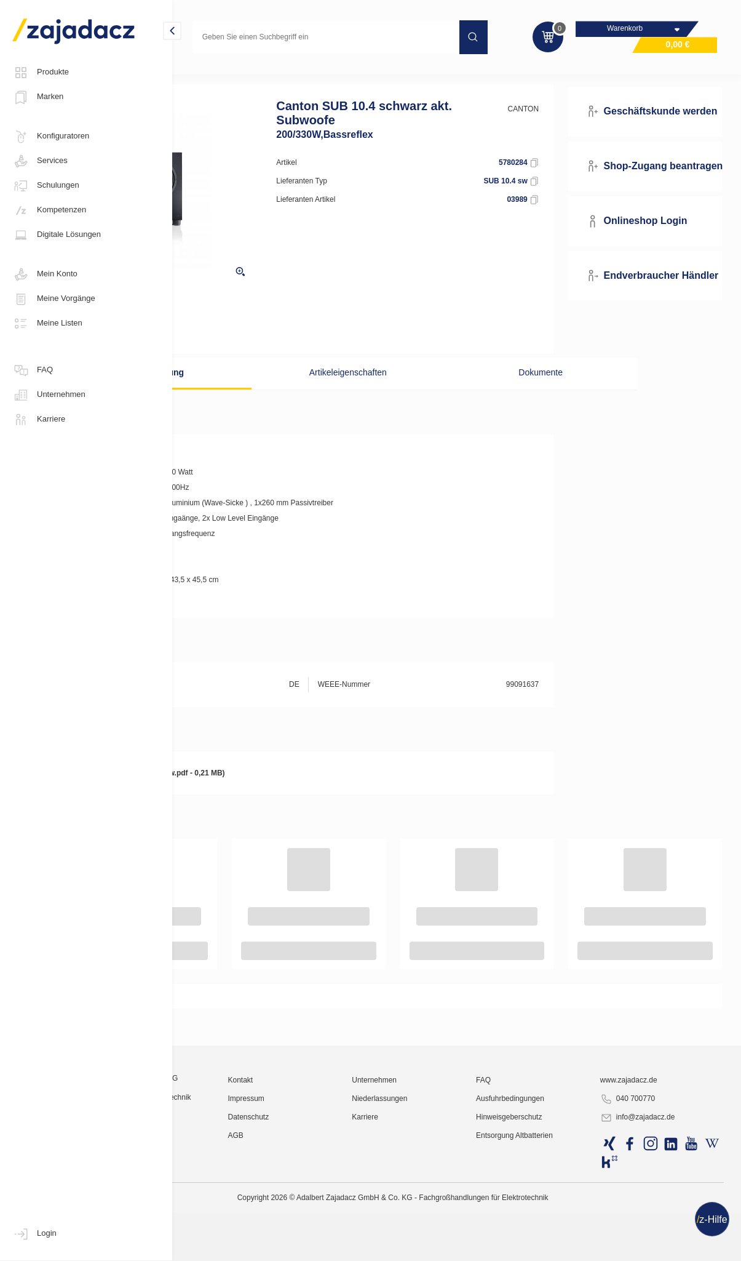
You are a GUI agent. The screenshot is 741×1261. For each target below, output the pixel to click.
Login (34, 1234)
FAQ (32, 370)
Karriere (38, 419)
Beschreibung (253, 391)
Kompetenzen (49, 210)
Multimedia (204, 76)
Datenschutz (342, 1245)
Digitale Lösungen (56, 235)
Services (40, 161)
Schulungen (45, 185)
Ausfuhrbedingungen (559, 1227)
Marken (37, 97)
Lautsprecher (295, 76)
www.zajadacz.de (654, 1208)
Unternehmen (48, 395)
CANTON (561, 127)
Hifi (248, 76)
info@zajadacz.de (663, 1246)
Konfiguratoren (50, 136)
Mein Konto (44, 274)
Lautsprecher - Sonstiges (379, 76)
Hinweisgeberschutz (557, 1245)
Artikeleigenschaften (387, 391)
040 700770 (653, 1228)
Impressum (340, 1227)
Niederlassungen (450, 1227)
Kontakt (334, 1208)
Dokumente (521, 391)
